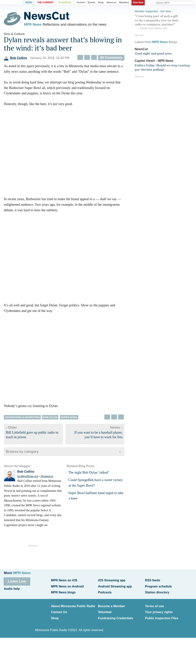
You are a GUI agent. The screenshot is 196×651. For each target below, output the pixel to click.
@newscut (47, 477)
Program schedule (158, 585)
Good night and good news (153, 53)
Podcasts (105, 591)
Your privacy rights (159, 610)
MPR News (33, 25)
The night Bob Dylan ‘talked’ (88, 473)
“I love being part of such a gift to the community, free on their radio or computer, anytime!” (163, 22)
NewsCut (141, 48)
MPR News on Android (67, 585)
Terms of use (154, 604)
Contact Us (59, 610)
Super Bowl (69, 418)
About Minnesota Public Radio (73, 604)
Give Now (139, 2)
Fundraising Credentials (115, 615)
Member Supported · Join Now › (154, 10)
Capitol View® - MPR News (154, 60)
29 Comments (111, 59)
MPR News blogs (63, 591)
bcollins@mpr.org (27, 477)
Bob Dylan (50, 418)
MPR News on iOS (64, 580)
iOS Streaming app (111, 580)
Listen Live (17, 581)
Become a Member (111, 604)
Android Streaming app (115, 585)
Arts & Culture (14, 35)
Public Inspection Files (161, 615)
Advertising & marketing (22, 418)
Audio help (12, 588)
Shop (55, 615)
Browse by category (22, 452)
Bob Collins (15, 59)
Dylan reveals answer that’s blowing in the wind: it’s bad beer (63, 44)
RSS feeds (152, 580)
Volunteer (105, 610)
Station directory (157, 591)
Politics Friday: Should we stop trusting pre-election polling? (162, 66)
